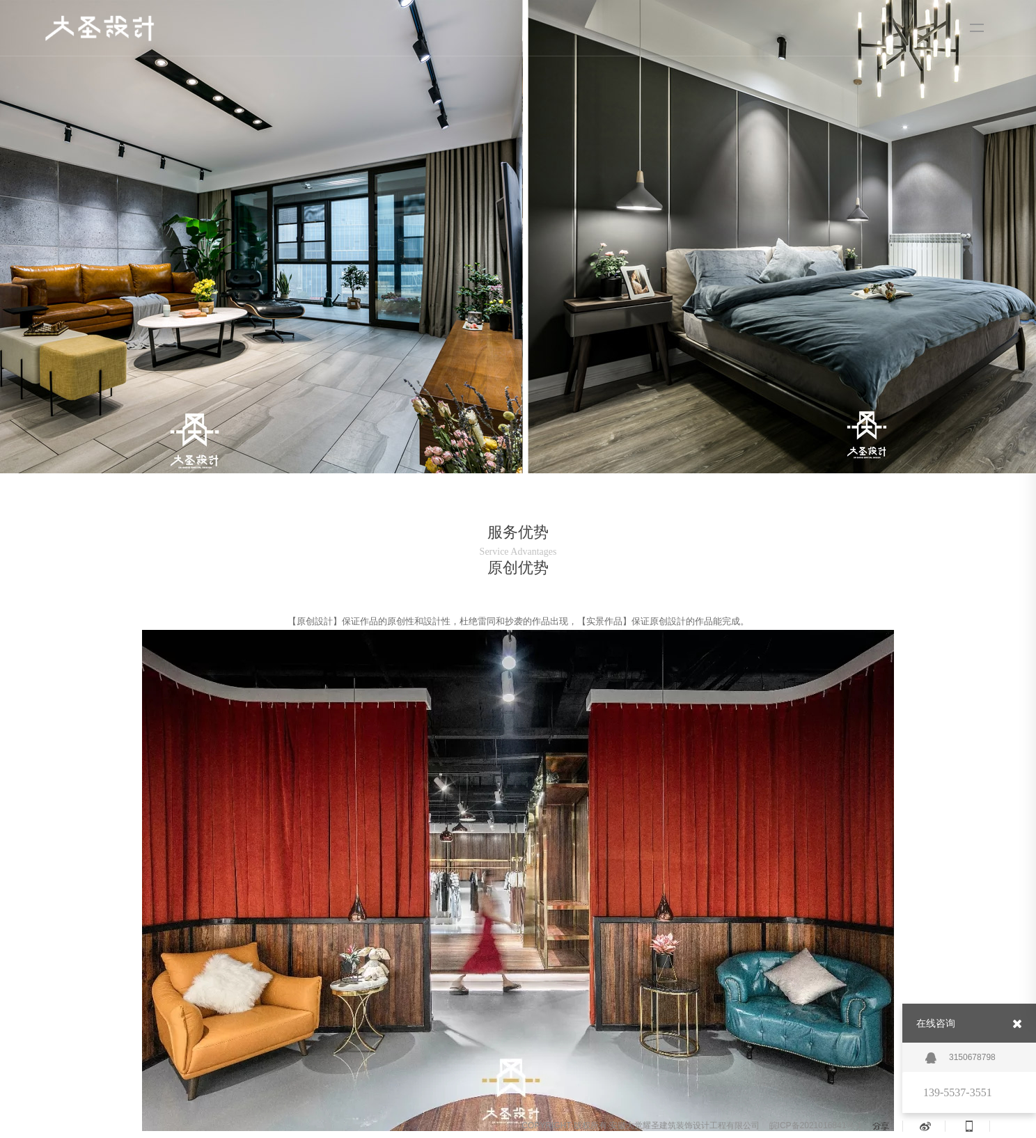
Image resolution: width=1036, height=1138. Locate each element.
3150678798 (960, 1058)
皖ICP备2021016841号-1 (815, 1125)
